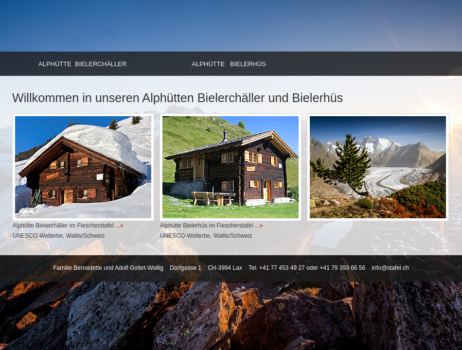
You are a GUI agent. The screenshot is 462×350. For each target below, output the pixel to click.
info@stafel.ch (390, 267)
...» (119, 225)
